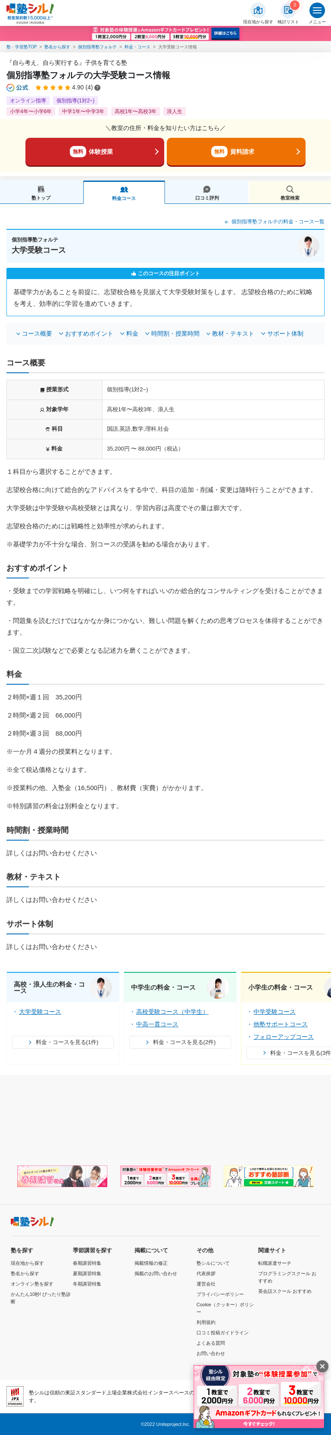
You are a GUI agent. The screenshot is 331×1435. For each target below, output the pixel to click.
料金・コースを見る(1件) (63, 1042)
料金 (132, 333)
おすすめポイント (89, 333)
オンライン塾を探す (32, 1283)
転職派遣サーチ (274, 1263)
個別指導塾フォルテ (97, 46)
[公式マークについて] (17, 88)
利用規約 (206, 1322)
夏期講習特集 (87, 1273)
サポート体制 (285, 333)
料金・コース (137, 46)
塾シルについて (213, 1263)
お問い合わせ (211, 1353)
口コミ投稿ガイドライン (223, 1332)
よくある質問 (211, 1343)
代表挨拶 (206, 1273)
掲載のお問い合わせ (155, 1273)
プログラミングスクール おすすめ (287, 1277)
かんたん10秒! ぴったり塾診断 (41, 1298)
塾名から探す (57, 46)
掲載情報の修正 (151, 1263)
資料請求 (232, 151)
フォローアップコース (283, 1036)
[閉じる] (322, 1366)
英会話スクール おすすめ (285, 1291)
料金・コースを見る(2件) (180, 1042)
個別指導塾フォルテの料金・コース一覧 (274, 222)
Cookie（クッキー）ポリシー (225, 1308)
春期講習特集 (87, 1263)
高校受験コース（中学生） (172, 1011)
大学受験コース (40, 1011)
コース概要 (37, 333)
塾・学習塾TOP (21, 46)
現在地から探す (27, 1263)
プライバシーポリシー (220, 1294)
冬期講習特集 (87, 1283)
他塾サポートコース (280, 1024)
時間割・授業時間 (175, 333)
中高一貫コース (157, 1024)
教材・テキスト (233, 333)
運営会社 (206, 1283)
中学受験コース (274, 1011)
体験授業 (91, 151)
